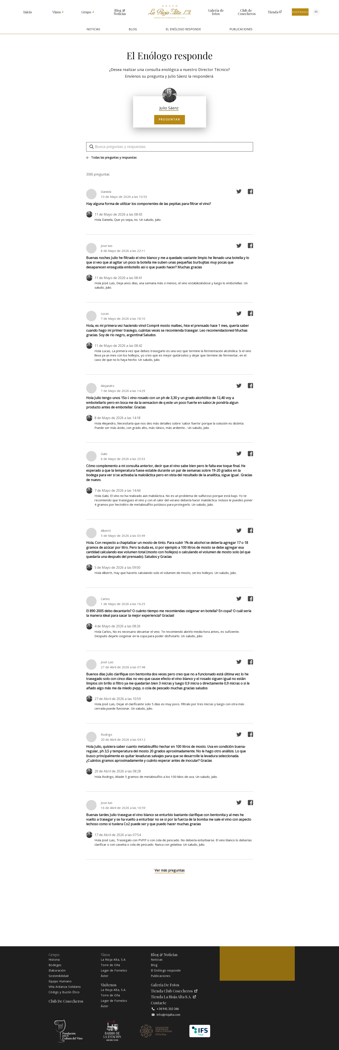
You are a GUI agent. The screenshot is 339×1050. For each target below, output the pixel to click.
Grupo (86, 12)
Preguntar (169, 119)
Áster (104, 976)
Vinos (56, 12)
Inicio (27, 12)
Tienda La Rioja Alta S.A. (173, 997)
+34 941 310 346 (165, 1009)
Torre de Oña (110, 965)
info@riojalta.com (166, 1015)
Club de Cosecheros (246, 12)
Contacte (158, 1003)
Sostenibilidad (59, 976)
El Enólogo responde (166, 970)
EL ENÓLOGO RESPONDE (183, 29)
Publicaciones (161, 976)
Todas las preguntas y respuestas (111, 157)
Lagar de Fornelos (114, 970)
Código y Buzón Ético (64, 992)
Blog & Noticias (120, 12)
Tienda (273, 12)
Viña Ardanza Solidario (65, 986)
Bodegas (55, 965)
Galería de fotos (216, 12)
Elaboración (57, 970)
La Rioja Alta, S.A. (113, 959)
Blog (154, 965)
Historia (54, 959)
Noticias (157, 959)
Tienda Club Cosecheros (174, 991)
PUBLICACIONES (240, 29)
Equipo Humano (60, 981)
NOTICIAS (93, 29)
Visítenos (300, 12)
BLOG (133, 29)
